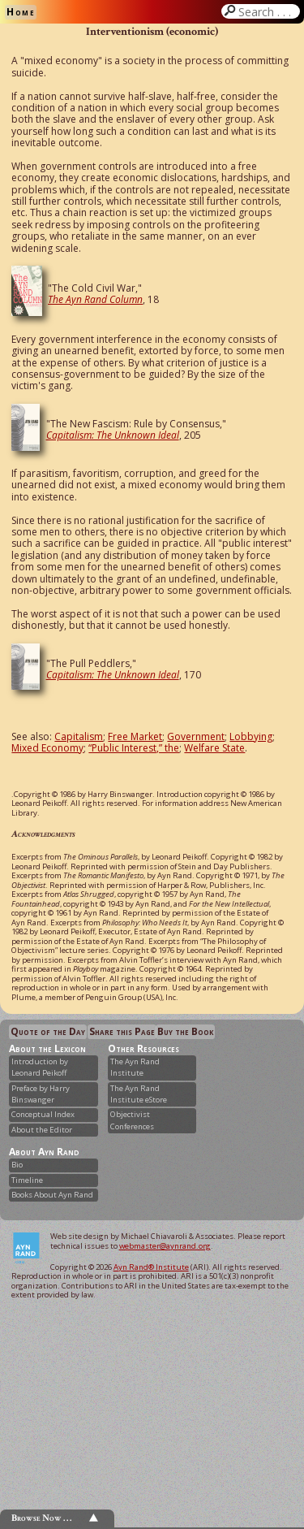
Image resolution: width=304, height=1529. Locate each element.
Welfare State (214, 748)
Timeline (27, 1180)
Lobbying (250, 736)
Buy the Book (185, 1031)
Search (267, 11)
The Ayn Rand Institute (135, 1067)
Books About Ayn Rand (52, 1194)
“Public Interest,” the (133, 748)
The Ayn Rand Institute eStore (138, 1094)
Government (196, 736)
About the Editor (41, 1129)
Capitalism (78, 736)
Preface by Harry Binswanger (40, 1094)
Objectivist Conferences (132, 1120)
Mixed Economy (47, 748)
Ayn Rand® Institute (151, 1267)
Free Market (135, 736)
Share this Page (122, 1031)
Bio (17, 1164)
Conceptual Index (43, 1114)
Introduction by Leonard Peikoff (39, 1067)
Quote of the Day (48, 1031)
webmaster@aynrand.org (165, 1246)
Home (20, 12)
